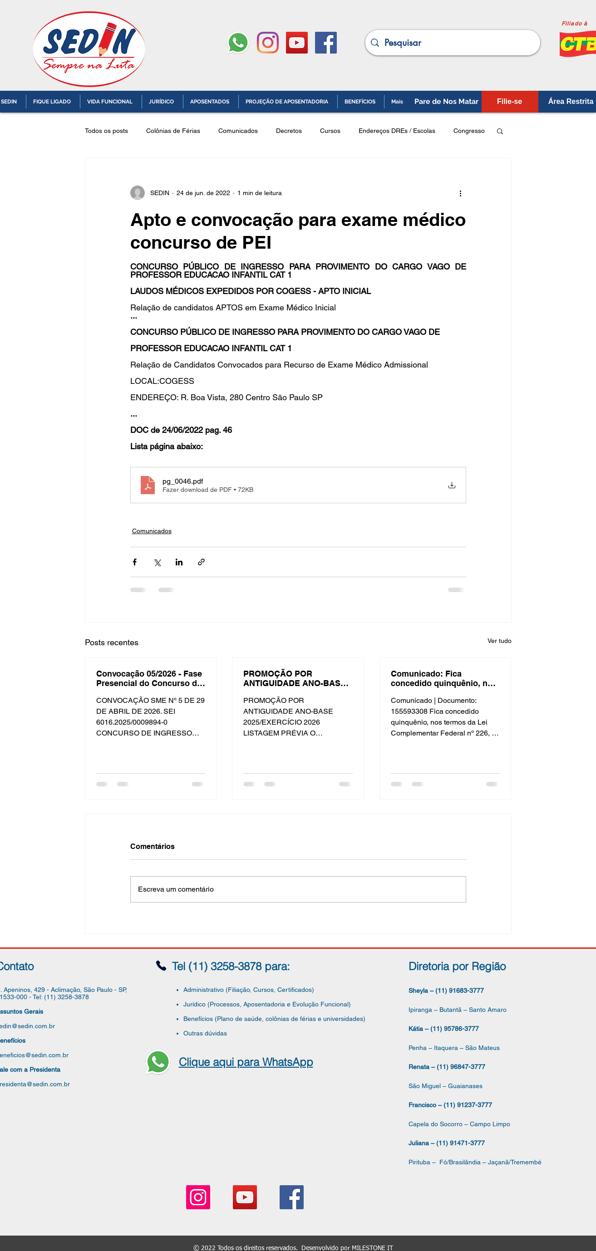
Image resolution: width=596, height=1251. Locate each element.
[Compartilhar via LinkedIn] (179, 562)
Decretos (289, 130)
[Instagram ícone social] (198, 1197)
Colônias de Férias (173, 130)
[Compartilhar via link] (201, 562)
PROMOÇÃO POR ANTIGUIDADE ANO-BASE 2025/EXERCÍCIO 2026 (294, 678)
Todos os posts (106, 130)
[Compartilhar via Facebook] (134, 562)
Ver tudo (500, 640)
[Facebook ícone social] (326, 43)
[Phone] (161, 965)
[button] (500, 130)
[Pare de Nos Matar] (447, 102)
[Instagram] (268, 43)
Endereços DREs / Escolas (397, 130)
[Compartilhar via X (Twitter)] (157, 562)
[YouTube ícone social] (297, 43)
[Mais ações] (460, 192)
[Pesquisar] (452, 42)
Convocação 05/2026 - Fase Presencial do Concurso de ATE (149, 678)
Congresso (469, 130)
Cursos (330, 130)
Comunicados (238, 130)
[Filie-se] (509, 102)
